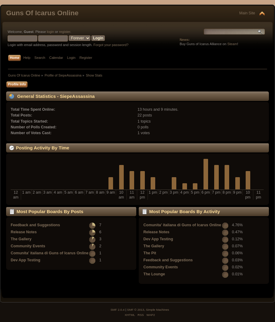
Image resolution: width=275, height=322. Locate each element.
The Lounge (154, 274)
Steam (232, 44)
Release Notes (24, 232)
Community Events (28, 246)
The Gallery (21, 239)
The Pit (149, 253)
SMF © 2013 (135, 309)
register (64, 32)
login (50, 32)
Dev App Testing (25, 260)
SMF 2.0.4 (118, 309)
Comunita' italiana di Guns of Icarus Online (49, 253)
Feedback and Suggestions (35, 225)
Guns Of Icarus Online (42, 13)
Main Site (247, 13)
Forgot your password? (111, 45)
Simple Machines (157, 309)
